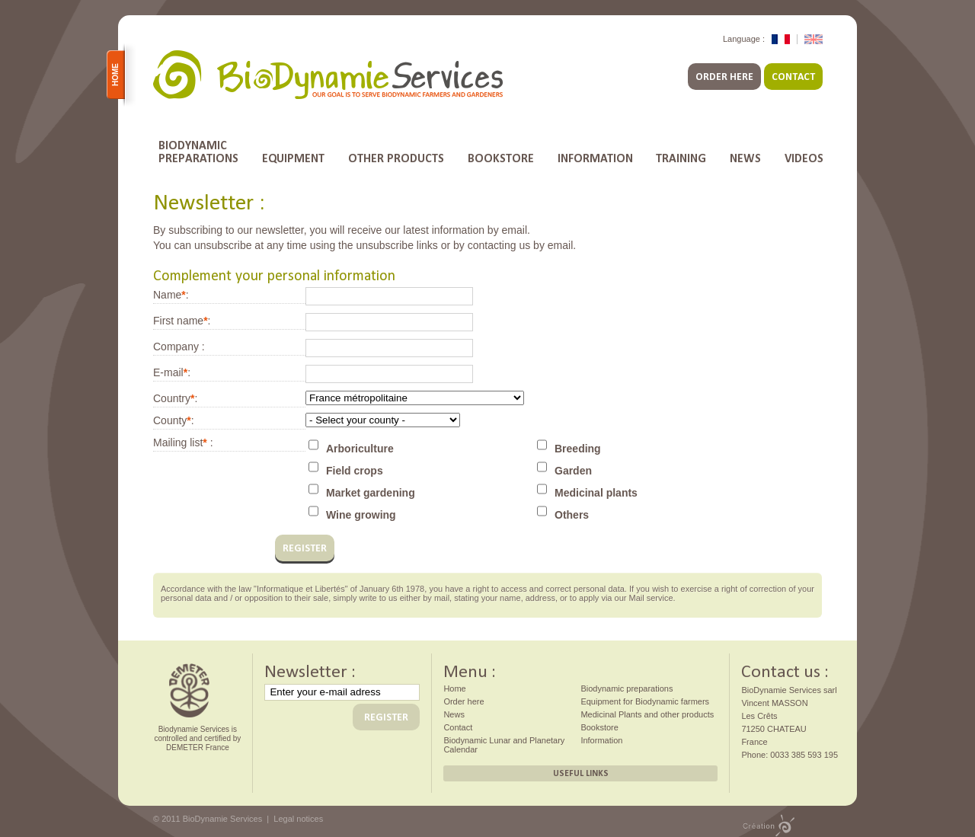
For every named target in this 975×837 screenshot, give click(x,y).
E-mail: (171, 372)
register (305, 548)
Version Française (781, 39)
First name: (181, 321)
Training (681, 158)
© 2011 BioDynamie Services (207, 818)
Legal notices (298, 818)
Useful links (581, 773)
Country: (175, 398)
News (745, 158)
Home (118, 74)
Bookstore (501, 158)
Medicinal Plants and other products (647, 714)
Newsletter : (310, 669)
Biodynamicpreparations (198, 152)
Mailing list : (183, 442)
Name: (171, 295)
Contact (793, 76)
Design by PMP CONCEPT (768, 825)
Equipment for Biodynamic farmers (644, 701)
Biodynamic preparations (626, 688)
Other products (396, 158)
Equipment (293, 158)
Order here (724, 76)
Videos (804, 158)
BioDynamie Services (328, 75)
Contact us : (785, 669)
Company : (179, 346)
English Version (813, 39)
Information (595, 158)
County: (173, 420)
